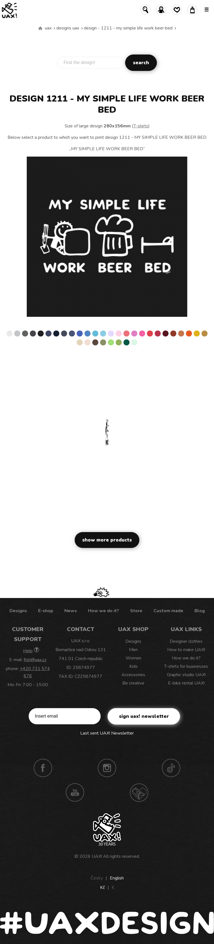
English (117, 878)
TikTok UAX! (171, 767)
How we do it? (103, 611)
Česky (97, 878)
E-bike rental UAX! (186, 683)
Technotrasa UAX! (139, 792)
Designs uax (67, 28)
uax (48, 28)
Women (133, 658)
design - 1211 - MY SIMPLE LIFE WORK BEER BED (128, 28)
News (70, 611)
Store (136, 611)
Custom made (168, 611)
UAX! (97, 856)
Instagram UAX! (107, 767)
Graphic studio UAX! (186, 675)
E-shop (45, 611)
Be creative (133, 683)
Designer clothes (186, 641)
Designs (18, 611)
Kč (102, 887)
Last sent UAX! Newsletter (107, 733)
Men (133, 650)
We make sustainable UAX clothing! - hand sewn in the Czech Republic (40, 28)
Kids (133, 666)
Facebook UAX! (42, 767)
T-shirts (140, 126)
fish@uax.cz (35, 660)
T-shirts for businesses (186, 666)
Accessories (133, 675)
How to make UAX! (186, 650)
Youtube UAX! (74, 792)
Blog (199, 611)
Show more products (107, 540)
